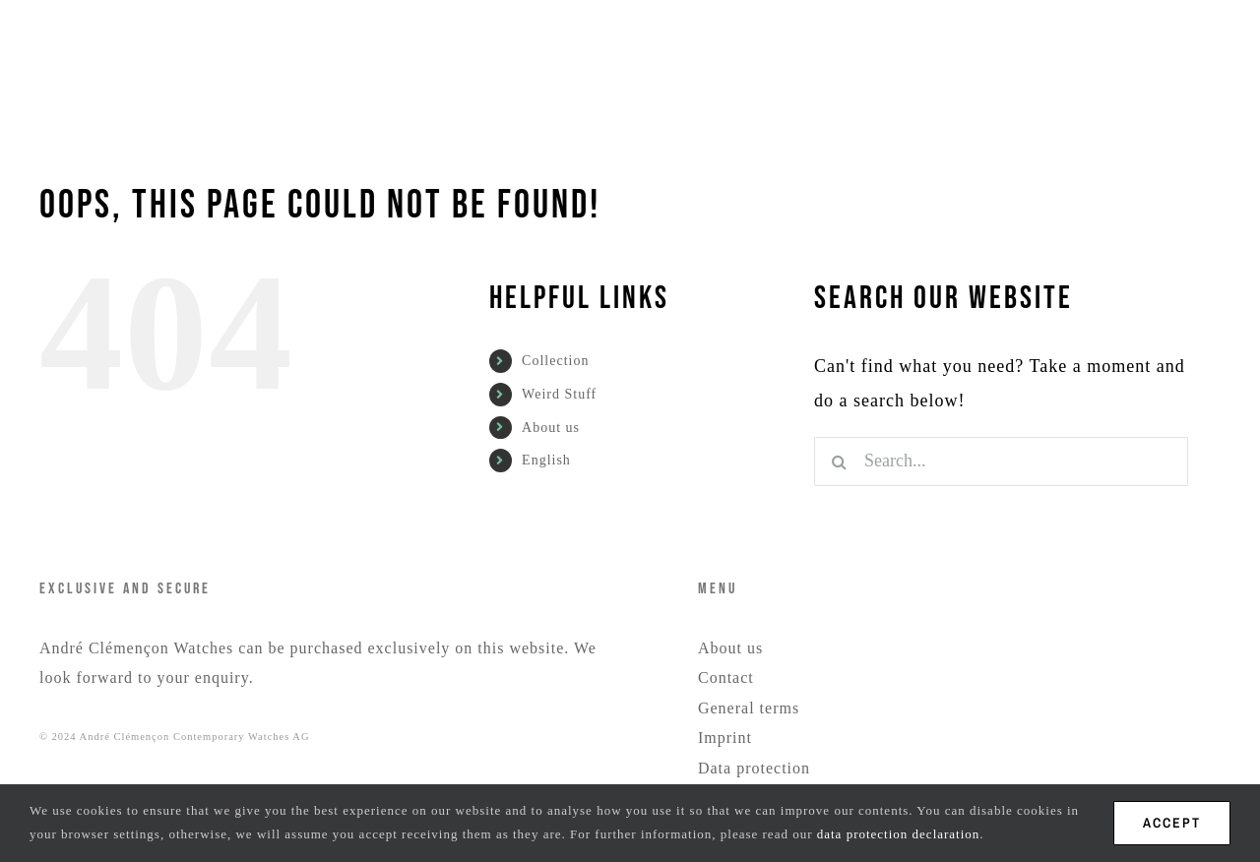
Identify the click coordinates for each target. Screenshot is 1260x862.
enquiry (222, 677)
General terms (748, 708)
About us (551, 427)
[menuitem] (875, 61)
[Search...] (1001, 461)
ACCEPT (1172, 822)
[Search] (838, 461)
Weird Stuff (559, 394)
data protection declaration (898, 834)
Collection (555, 360)
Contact (726, 677)
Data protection (754, 768)
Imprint (725, 737)
